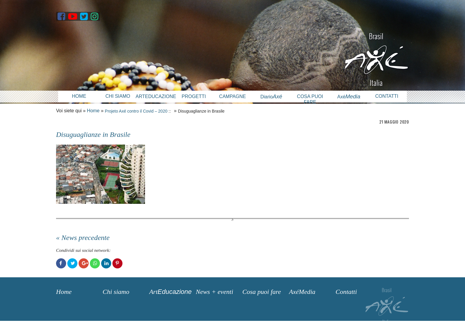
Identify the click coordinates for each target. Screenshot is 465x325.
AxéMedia (302, 291)
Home (79, 96)
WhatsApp (95, 263)
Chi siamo (117, 96)
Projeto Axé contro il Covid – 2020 (136, 111)
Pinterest (117, 263)
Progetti (193, 96)
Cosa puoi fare (310, 99)
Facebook (61, 263)
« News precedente (82, 237)
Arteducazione (155, 96)
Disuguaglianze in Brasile (93, 134)
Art (170, 291)
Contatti (386, 96)
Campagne (232, 96)
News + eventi (214, 291)
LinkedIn (106, 263)
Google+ (84, 263)
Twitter (72, 263)
